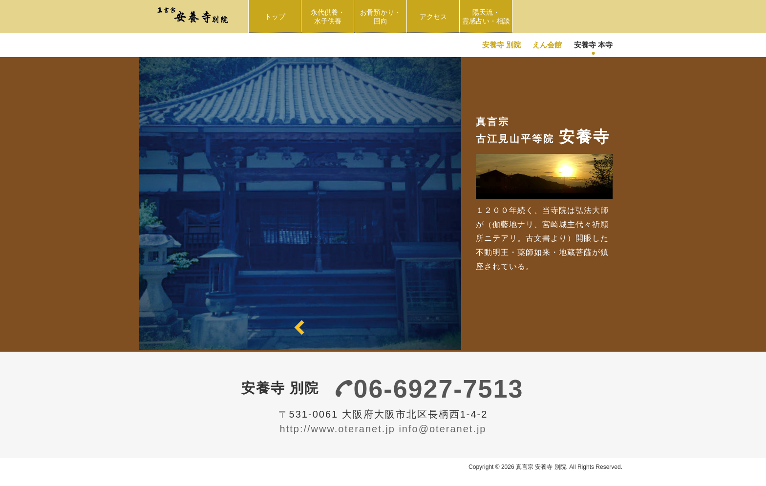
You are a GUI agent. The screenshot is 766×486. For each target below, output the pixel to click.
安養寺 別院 (501, 45)
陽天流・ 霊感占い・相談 (487, 16)
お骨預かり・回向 (383, 16)
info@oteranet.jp (442, 428)
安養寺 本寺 (593, 45)
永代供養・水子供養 (329, 16)
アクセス (433, 17)
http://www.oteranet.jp (337, 428)
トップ (275, 17)
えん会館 (547, 45)
